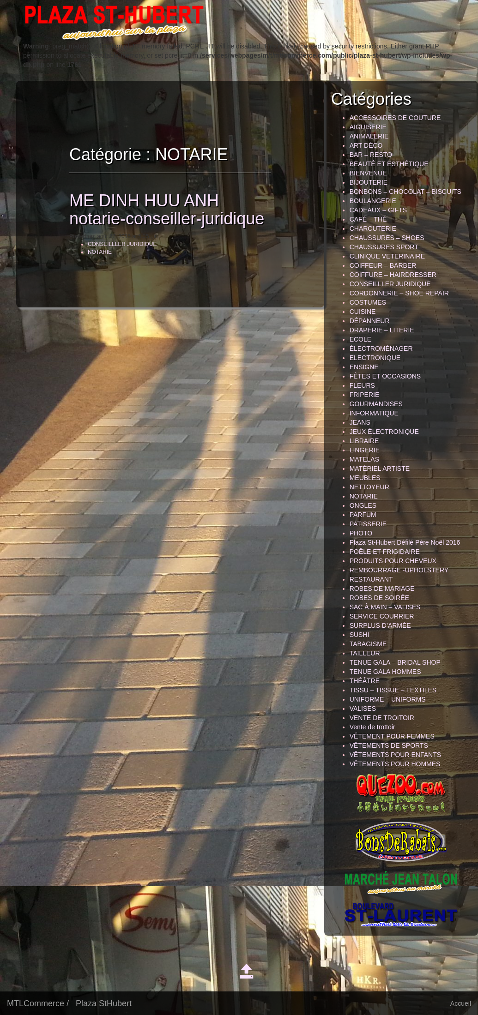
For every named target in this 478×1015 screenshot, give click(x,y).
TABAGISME (368, 644)
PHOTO (361, 533)
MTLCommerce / (38, 1003)
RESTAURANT (371, 579)
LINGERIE (365, 450)
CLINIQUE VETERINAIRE (387, 256)
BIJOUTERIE (368, 182)
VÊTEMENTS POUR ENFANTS (395, 754)
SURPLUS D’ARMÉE (380, 625)
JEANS (360, 422)
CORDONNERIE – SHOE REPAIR (399, 293)
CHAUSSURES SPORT (384, 247)
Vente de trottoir (372, 727)
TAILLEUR (365, 653)
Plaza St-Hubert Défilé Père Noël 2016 (405, 542)
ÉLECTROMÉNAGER (381, 348)
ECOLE (360, 339)
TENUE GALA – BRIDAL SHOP (395, 662)
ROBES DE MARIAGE (382, 588)
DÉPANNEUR (370, 320)
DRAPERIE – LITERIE (382, 330)
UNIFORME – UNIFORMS (388, 699)
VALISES (363, 708)
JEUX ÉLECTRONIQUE (384, 431)
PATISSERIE (368, 524)
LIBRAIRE (364, 440)
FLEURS (362, 385)
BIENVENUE (368, 173)
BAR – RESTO (371, 154)
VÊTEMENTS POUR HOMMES (395, 764)
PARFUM (363, 514)
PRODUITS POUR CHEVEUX (393, 561)
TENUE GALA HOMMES (385, 671)
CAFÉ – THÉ (368, 219)
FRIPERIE (365, 394)
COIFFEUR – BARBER (383, 265)
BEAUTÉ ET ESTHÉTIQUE (389, 164)
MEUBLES (365, 477)
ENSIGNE (364, 367)
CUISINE (363, 311)
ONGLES (363, 505)
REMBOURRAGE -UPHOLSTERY (399, 570)
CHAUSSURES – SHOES (387, 237)
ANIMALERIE (369, 136)
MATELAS (364, 459)
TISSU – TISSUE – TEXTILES (393, 690)
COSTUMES (368, 302)
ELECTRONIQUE (375, 357)
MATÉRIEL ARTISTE (380, 468)
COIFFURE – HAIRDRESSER (393, 274)
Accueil (460, 1003)
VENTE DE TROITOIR (382, 717)
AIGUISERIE (368, 127)
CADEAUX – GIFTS (378, 210)
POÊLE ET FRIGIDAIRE (385, 551)
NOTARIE (91, 252)
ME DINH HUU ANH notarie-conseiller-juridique (158, 209)
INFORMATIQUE (374, 413)
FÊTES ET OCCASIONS (385, 376)
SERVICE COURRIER (382, 616)
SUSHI (359, 634)
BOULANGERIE (373, 200)
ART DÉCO (366, 145)
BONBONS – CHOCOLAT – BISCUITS (405, 191)
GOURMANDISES (376, 404)
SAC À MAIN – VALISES (385, 607)
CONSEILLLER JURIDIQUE (113, 244)
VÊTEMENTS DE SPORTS (389, 745)
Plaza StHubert (104, 1003)
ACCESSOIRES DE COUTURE (395, 117)
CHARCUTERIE (373, 228)
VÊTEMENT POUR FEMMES (392, 736)
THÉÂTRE (365, 681)
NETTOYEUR (369, 487)
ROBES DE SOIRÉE (379, 597)
